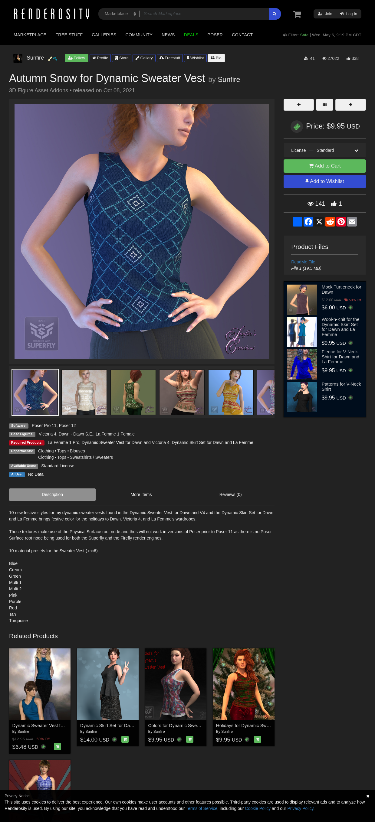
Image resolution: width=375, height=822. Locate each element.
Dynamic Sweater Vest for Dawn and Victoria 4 (125, 442)
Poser (215, 34)
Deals (191, 34)
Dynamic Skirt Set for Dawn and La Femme (212, 442)
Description (52, 494)
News (168, 34)
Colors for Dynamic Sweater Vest (181, 725)
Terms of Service (201, 808)
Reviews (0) (230, 494)
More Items (141, 494)
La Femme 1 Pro (63, 442)
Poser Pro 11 (44, 425)
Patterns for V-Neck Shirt (341, 386)
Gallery (144, 58)
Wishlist (195, 58)
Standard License (57, 465)
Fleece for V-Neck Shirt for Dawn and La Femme (340, 356)
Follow (76, 58)
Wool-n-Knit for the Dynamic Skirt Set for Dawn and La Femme (341, 327)
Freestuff (170, 58)
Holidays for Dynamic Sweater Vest (251, 725)
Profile (100, 58)
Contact (242, 34)
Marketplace (30, 34)
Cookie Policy (258, 808)
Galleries (104, 34)
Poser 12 (67, 425)
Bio (216, 58)
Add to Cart (325, 166)
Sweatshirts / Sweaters (91, 457)
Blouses (77, 451)
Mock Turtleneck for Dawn (341, 289)
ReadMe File (303, 261)
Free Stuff (69, 34)
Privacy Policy (300, 808)
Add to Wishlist (324, 181)
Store (122, 58)
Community (139, 34)
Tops (61, 451)
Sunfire (229, 79)
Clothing (46, 451)
